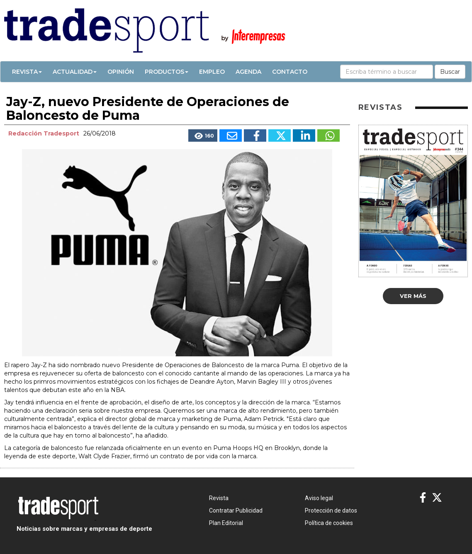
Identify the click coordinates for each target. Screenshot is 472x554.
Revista (27, 71)
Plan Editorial (226, 523)
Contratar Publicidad (236, 510)
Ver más (413, 296)
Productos (166, 71)
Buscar (450, 71)
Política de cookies (329, 523)
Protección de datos (331, 510)
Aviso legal (319, 498)
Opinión (120, 71)
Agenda (248, 71)
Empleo (212, 71)
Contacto (289, 71)
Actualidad (75, 71)
